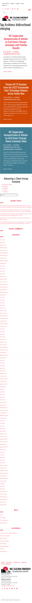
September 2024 (4, 292)
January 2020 (3, 436)
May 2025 (2, 271)
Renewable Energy (13, 149)
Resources (17, 562)
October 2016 (3, 504)
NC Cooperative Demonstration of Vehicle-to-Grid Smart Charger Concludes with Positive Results (16, 42)
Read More (7, 71)
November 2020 (4, 410)
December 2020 (4, 407)
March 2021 (2, 399)
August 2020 (3, 418)
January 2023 (3, 344)
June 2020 (2, 423)
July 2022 (2, 360)
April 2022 (2, 368)
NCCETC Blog (5, 3)
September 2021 (4, 384)
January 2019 (3, 468)
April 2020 (2, 428)
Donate (18, 3)
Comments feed (3, 520)
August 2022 (3, 357)
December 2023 (4, 315)
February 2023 (3, 342)
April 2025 (2, 273)
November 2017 (3, 499)
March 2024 (3, 308)
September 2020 (4, 415)
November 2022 (4, 349)
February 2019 (3, 465)
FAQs (22, 3)
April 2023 (2, 336)
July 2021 (2, 389)
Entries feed (2, 517)
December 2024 (4, 284)
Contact (4, 5)
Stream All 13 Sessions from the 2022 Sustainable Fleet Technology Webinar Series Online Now (16, 88)
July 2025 (2, 266)
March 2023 (3, 339)
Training (2, 548)
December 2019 (3, 439)
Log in (1, 515)
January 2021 (3, 405)
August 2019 (3, 449)
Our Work (9, 562)
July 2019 (2, 452)
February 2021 (3, 402)
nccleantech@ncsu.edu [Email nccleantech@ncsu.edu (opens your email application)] (7, 585)
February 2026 (3, 247)
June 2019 (2, 454)
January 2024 (3, 313)
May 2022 (2, 365)
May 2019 (2, 457)
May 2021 (2, 394)
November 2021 (3, 378)
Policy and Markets (4, 541)
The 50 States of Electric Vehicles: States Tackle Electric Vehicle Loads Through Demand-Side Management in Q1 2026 (15, 214)
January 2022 (3, 376)
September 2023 (4, 323)
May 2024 (2, 302)
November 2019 (3, 441)
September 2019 (4, 447)
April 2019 (2, 460)
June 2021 (2, 391)
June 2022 (2, 363)
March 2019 (2, 462)
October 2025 (3, 258)
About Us (24, 562)
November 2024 (4, 287)
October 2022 (3, 352)
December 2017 (3, 496)
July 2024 (2, 297)
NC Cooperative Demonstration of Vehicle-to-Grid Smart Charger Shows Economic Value (16, 136)
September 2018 (4, 478)
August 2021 (3, 386)
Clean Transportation (5, 535)
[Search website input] (6, 12)
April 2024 (2, 305)
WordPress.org (3, 522)
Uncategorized (3, 551)
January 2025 (3, 281)
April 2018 (2, 489)
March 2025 (3, 276)
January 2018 (3, 494)
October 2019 (3, 444)
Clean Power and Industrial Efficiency (8, 533)
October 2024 (3, 289)
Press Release (3, 543)
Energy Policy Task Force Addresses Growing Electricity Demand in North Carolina (15, 218)
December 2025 (3, 252)
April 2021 (2, 397)
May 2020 (2, 426)
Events (12, 3)
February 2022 (3, 373)
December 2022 (4, 347)
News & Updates (6, 564)
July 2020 (2, 420)
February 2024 (3, 310)
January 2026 (3, 250)
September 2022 (4, 355)
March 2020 (3, 431)
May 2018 (2, 486)
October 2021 (3, 381)
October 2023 (3, 321)
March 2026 (3, 245)
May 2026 (2, 239)
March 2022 (3, 370)
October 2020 (3, 412)
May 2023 (2, 334)
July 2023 (2, 329)
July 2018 (2, 483)
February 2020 (3, 433)
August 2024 (3, 294)
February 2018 (3, 491)
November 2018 (3, 473)
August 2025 (3, 263)
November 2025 (4, 255)
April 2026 (2, 242)
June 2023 (2, 331)
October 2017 (3, 502)
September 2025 (4, 260)
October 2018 (3, 475)
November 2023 (4, 318)
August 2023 (3, 326)
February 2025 (3, 279)
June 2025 (2, 268)
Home (3, 562)
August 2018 (3, 481)
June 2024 (2, 300)
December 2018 (3, 470)
